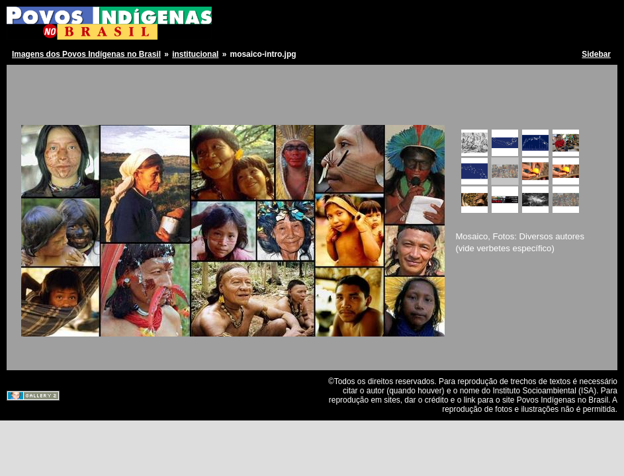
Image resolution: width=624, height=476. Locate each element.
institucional (195, 54)
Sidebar (596, 54)
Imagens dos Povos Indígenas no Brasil (86, 54)
